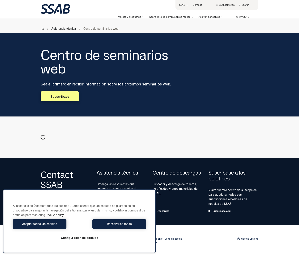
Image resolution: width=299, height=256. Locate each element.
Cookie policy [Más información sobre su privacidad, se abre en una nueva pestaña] (55, 215)
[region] (79, 221)
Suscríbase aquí (219, 211)
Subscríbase (59, 96)
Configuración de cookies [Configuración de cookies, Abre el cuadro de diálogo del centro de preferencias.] (79, 238)
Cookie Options (247, 238)
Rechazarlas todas (113, 224)
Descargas (161, 211)
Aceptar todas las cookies (45, 224)
